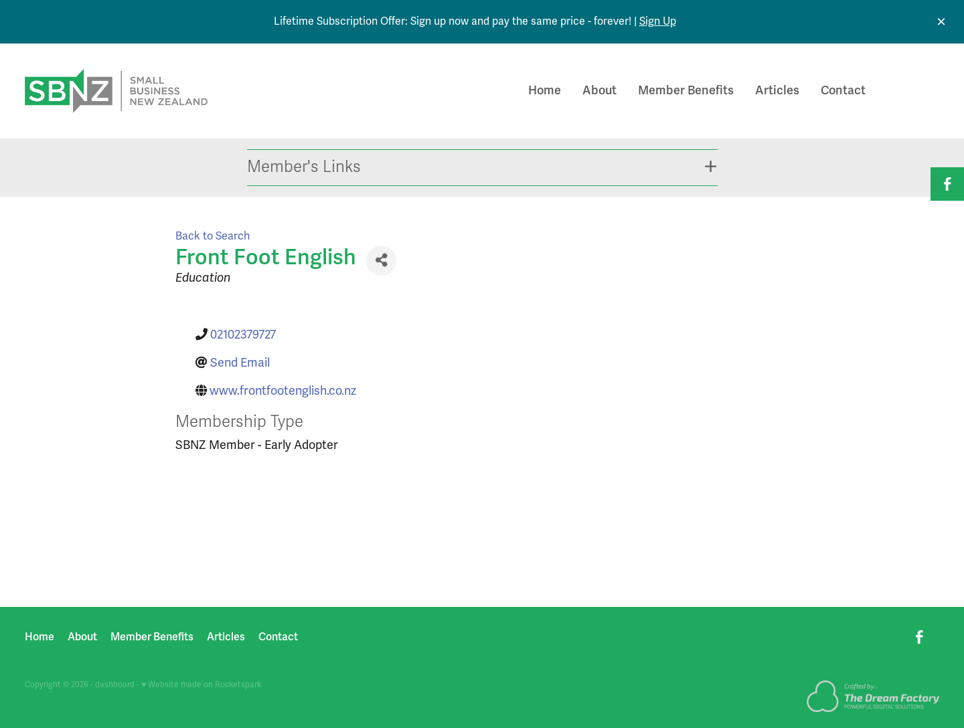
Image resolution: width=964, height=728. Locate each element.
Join (916, 91)
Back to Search (212, 236)
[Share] (381, 261)
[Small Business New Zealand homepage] (116, 91)
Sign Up (657, 21)
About (599, 90)
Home (544, 90)
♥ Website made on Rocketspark (201, 685)
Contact (843, 90)
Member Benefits (686, 90)
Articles (777, 90)
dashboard (115, 685)
